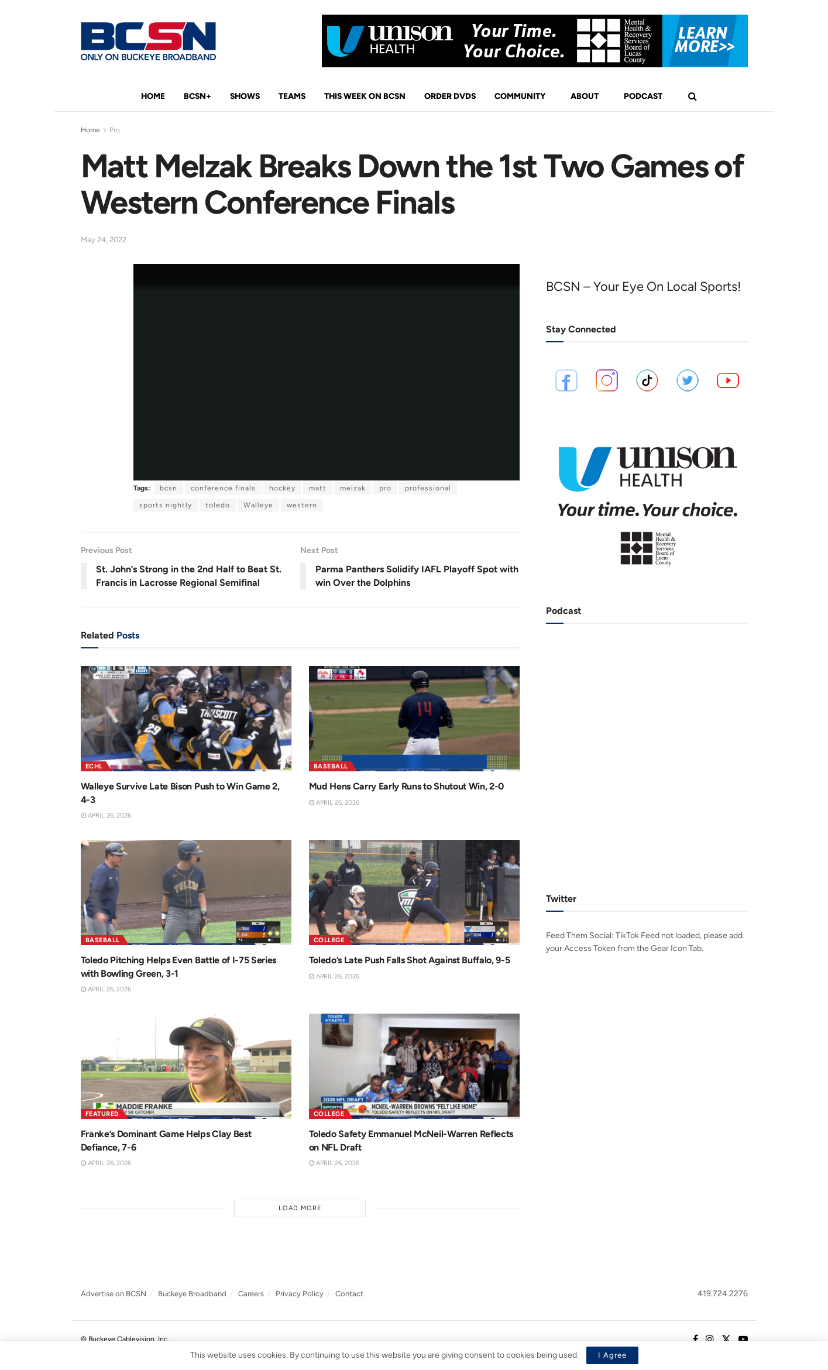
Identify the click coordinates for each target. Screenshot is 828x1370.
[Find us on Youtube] (743, 1340)
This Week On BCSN (365, 96)
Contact (349, 1293)
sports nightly (165, 505)
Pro (114, 130)
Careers (251, 1293)
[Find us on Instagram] (710, 1340)
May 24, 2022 (103, 239)
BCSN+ (197, 96)
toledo (217, 505)
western (302, 505)
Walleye (258, 505)
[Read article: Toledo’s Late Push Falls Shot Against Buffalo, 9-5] (414, 892)
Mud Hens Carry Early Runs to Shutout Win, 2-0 (406, 786)
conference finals (223, 488)
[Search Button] (692, 96)
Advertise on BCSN (113, 1293)
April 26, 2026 (106, 815)
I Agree (612, 1355)
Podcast (643, 96)
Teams (292, 96)
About (585, 96)
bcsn (168, 488)
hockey (282, 488)
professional (428, 488)
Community (519, 96)
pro (385, 488)
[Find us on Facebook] (695, 1340)
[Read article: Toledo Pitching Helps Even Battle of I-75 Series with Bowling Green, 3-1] (186, 892)
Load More (300, 1208)
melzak (353, 488)
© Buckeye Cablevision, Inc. (125, 1339)
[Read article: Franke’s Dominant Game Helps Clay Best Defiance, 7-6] (186, 1066)
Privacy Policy (300, 1293)
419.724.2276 (723, 1294)
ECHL (94, 766)
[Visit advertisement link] (535, 41)
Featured (102, 1114)
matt (318, 488)
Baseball (331, 766)
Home (153, 96)
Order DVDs (450, 96)
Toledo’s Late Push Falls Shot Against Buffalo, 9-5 (409, 960)
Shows (245, 96)
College (329, 940)
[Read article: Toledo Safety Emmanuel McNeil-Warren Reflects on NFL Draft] (414, 1066)
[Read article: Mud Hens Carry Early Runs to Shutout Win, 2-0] (414, 718)
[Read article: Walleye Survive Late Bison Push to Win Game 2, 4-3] (186, 718)
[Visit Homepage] (148, 41)
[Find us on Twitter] (726, 1340)
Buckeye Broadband (192, 1293)
